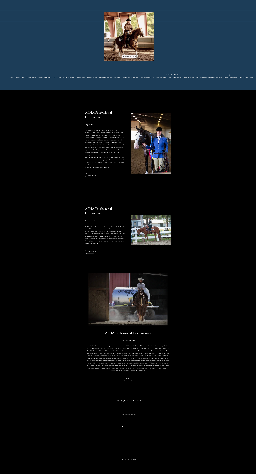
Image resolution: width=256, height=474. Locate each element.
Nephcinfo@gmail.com (172, 74)
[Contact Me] (90, 175)
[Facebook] (227, 75)
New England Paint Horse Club (129, 401)
